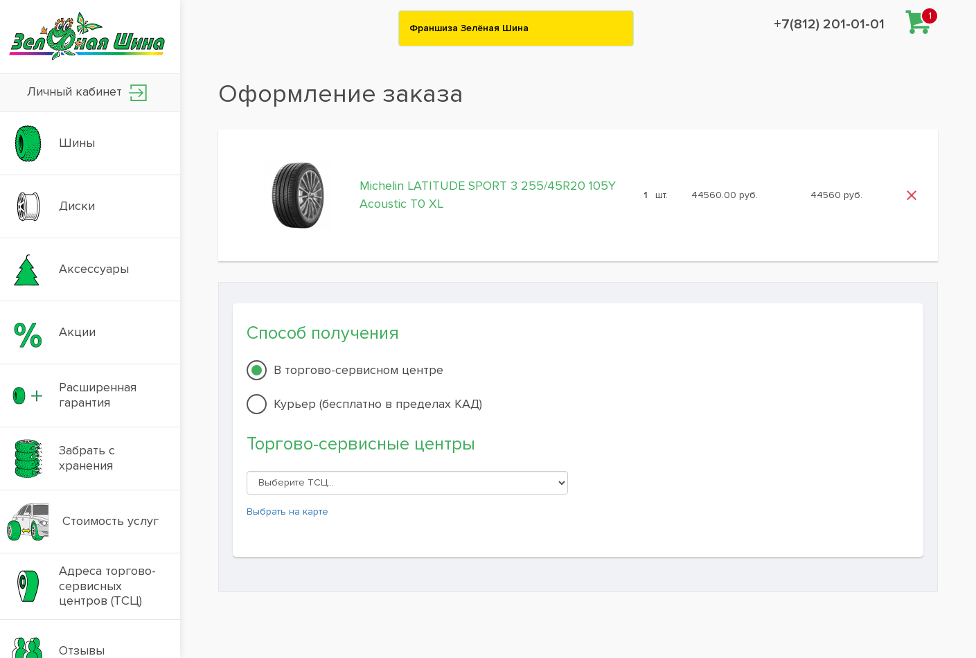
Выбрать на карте (287, 511)
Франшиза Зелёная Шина (469, 28)
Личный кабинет (87, 92)
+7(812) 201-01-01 (829, 24)
